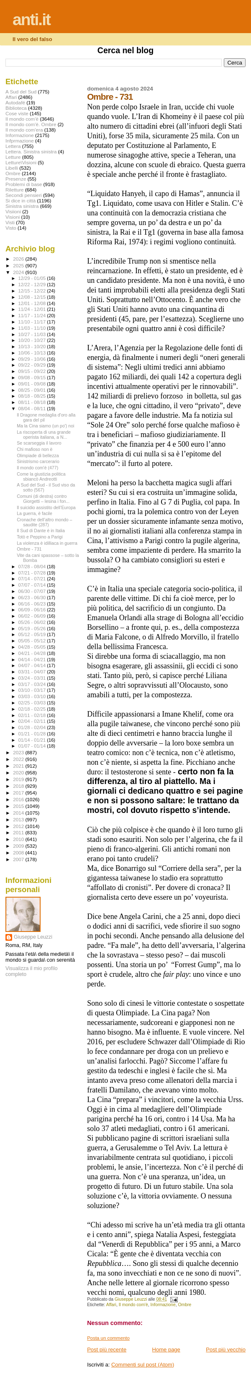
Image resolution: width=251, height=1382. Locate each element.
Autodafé (15, 102)
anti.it (31, 19)
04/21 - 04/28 (32, 653)
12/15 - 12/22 (32, 290)
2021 (19, 766)
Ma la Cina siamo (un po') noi (45, 425)
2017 (19, 792)
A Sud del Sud (20, 91)
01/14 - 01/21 (32, 740)
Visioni (12, 217)
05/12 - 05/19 (32, 634)
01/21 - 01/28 (32, 733)
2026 (19, 258)
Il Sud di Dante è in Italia (41, 530)
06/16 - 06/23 (32, 603)
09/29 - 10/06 (32, 359)
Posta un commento (108, 1338)
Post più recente (106, 1349)
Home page (166, 1349)
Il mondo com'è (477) (37, 467)
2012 (19, 826)
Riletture (14, 189)
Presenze (15, 178)
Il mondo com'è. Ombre (30, 124)
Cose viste (16, 113)
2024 (19, 272)
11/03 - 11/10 (32, 328)
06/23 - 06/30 (32, 597)
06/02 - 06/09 (32, 616)
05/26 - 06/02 (32, 622)
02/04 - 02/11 (32, 721)
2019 (19, 779)
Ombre (184, 1304)
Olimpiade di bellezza (38, 455)
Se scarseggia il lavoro (39, 442)
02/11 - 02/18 (32, 715)
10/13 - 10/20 (32, 346)
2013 (19, 819)
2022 (19, 759)
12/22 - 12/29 (32, 284)
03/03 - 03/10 (32, 696)
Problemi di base (23, 184)
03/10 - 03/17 (32, 690)
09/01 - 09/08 (32, 383)
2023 (19, 752)
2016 (19, 799)
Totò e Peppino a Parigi (39, 536)
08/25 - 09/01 (32, 390)
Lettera (12, 146)
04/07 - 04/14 (32, 665)
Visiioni (13, 211)
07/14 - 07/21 (32, 578)
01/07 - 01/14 (32, 745)
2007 (19, 859)
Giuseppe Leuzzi (33, 937)
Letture (12, 157)
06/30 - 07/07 (32, 591)
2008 (19, 852)
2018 (19, 786)
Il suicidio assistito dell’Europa (46, 507)
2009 (19, 846)
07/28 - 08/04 (32, 566)
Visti (10, 222)
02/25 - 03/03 (32, 702)
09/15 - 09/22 (32, 371)
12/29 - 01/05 (32, 278)
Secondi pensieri (23, 195)
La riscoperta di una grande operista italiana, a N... (44, 435)
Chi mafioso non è (34, 449)
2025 (19, 265)
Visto (10, 227)
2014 (19, 812)
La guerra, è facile (34, 513)
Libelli (11, 168)
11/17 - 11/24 (32, 315)
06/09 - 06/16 (32, 609)
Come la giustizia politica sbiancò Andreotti (41, 476)
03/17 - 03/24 (32, 684)
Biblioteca (16, 108)
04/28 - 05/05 (32, 647)
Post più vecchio (226, 1349)
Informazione (163, 1304)
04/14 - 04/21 (32, 659)
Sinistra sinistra (21, 206)
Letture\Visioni (20, 162)
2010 (19, 839)
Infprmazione (19, 140)
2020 (19, 772)
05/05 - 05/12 (32, 640)
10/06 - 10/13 (32, 352)
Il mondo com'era (24, 129)
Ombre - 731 (29, 548)
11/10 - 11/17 (32, 321)
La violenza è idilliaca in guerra (47, 543)
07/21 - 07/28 (32, 572)
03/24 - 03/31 (32, 678)
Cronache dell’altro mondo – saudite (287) (44, 522)
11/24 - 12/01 (32, 309)
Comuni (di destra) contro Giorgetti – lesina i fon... (43, 499)
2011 (19, 832)
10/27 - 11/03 (32, 334)
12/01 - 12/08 (32, 303)
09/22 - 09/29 (32, 364)
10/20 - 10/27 (32, 340)
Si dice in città (20, 200)
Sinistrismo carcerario (38, 461)
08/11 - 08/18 (32, 402)
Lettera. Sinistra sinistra (30, 151)
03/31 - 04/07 (32, 671)
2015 (19, 806)
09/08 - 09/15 (32, 377)
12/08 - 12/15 (32, 297)
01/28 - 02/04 (32, 727)
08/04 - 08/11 (32, 408)
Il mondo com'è (133, 1304)
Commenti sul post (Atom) (142, 1364)
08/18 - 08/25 (32, 396)
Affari (111, 1304)
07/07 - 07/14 (32, 584)
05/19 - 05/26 (32, 628)
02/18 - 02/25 (32, 709)
